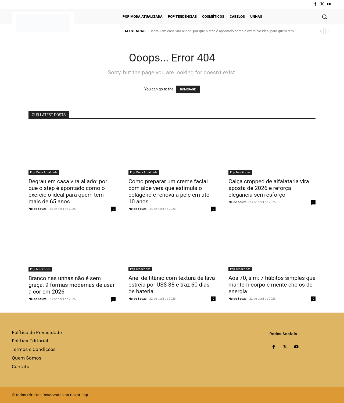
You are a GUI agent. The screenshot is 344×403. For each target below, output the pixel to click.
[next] (328, 31)
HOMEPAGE (188, 89)
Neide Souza (37, 209)
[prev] (320, 31)
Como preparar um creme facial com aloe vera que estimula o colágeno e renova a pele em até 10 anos (168, 191)
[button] (324, 16)
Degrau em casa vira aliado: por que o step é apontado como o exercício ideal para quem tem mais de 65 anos (67, 191)
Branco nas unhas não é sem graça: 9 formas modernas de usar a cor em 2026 (71, 285)
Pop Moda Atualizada (44, 172)
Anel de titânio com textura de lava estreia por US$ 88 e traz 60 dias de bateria (171, 285)
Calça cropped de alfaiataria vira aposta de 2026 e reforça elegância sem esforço (268, 188)
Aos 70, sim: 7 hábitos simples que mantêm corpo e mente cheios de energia (272, 285)
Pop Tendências (240, 172)
